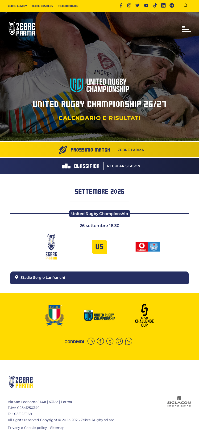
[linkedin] (92, 342)
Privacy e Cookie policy (27, 428)
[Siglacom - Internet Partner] (179, 405)
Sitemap (57, 428)
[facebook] (101, 342)
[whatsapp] (130, 342)
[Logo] (22, 38)
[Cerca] (187, 6)
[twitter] (111, 342)
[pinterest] (120, 342)
